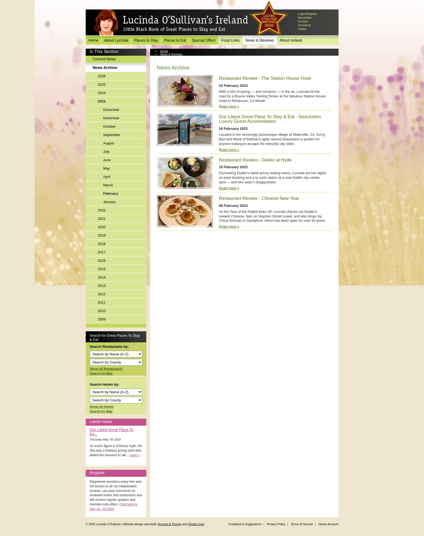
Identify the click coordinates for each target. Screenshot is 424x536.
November (111, 118)
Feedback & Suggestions (244, 524)
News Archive (105, 67)
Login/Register (307, 13)
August (108, 143)
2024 (102, 93)
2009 (102, 319)
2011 (102, 302)
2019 (102, 235)
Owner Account (328, 524)
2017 (102, 252)
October (109, 126)
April (106, 177)
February (110, 193)
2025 (102, 84)
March (108, 185)
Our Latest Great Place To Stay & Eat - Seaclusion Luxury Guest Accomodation (270, 119)
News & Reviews (260, 40)
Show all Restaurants (106, 369)
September (112, 135)
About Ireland (291, 40)
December (111, 110)
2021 (102, 219)
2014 (102, 277)
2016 (102, 261)
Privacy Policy (276, 524)
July (106, 152)
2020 (102, 227)
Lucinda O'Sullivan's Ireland (171, 22)
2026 (102, 76)
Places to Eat (175, 40)
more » (135, 455)
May (106, 168)
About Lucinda (116, 40)
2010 (102, 311)
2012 (102, 294)
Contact (303, 21)
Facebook (304, 25)
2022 (102, 210)
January (109, 202)
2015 (102, 269)
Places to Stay (146, 40)
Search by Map (101, 373)
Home (93, 40)
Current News (104, 59)
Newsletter (305, 17)
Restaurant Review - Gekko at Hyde (255, 160)
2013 (102, 286)
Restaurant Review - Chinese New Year (259, 198)
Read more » (229, 106)
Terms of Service (302, 524)
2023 (102, 101)
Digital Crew (196, 524)
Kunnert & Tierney (170, 524)
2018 (102, 244)
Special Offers (204, 40)
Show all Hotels (102, 407)
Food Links (230, 40)
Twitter (302, 29)
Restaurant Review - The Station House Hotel (265, 78)
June (107, 160)
